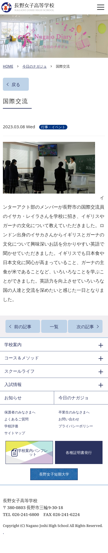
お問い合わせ (68, 419)
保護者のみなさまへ (19, 412)
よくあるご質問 (16, 419)
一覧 (54, 326)
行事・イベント (53, 127)
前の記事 (22, 326)
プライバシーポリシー (75, 426)
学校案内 (13, 344)
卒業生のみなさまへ (74, 412)
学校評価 (11, 426)
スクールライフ (19, 371)
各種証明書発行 (79, 452)
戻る (16, 84)
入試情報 (13, 384)
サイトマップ (14, 432)
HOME (8, 66)
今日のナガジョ (34, 66)
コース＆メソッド (21, 358)
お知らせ (13, 397)
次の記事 (85, 326)
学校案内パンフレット (33, 452)
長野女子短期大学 (54, 474)
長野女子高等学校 (54, 7)
